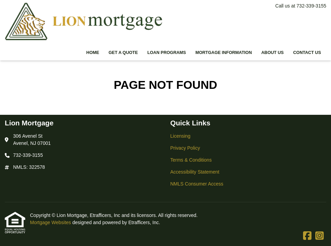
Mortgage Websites (51, 222)
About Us (272, 52)
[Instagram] (319, 236)
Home (92, 52)
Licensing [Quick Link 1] (180, 136)
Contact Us (307, 52)
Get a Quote (123, 52)
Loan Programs (166, 52)
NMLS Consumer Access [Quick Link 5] (197, 184)
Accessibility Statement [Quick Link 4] (195, 172)
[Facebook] (307, 236)
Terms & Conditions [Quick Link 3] (191, 160)
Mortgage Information (223, 52)
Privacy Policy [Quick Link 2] (185, 148)
